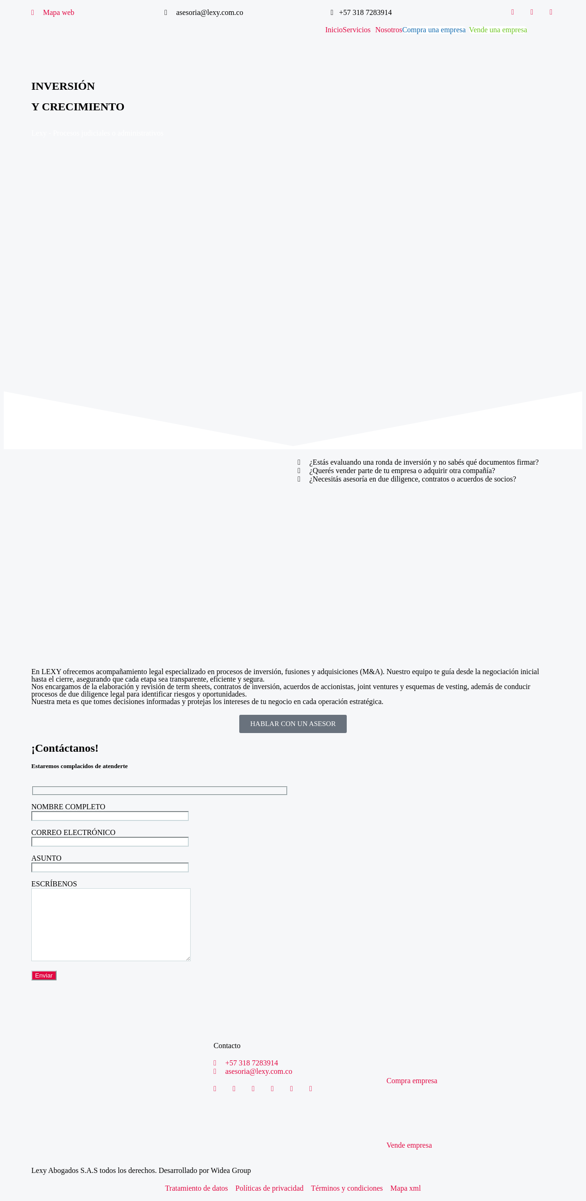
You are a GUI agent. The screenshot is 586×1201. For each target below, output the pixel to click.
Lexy (39, 133)
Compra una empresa (434, 30)
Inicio (334, 30)
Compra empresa (411, 1081)
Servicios (357, 30)
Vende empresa (409, 1145)
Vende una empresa (498, 30)
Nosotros (388, 30)
